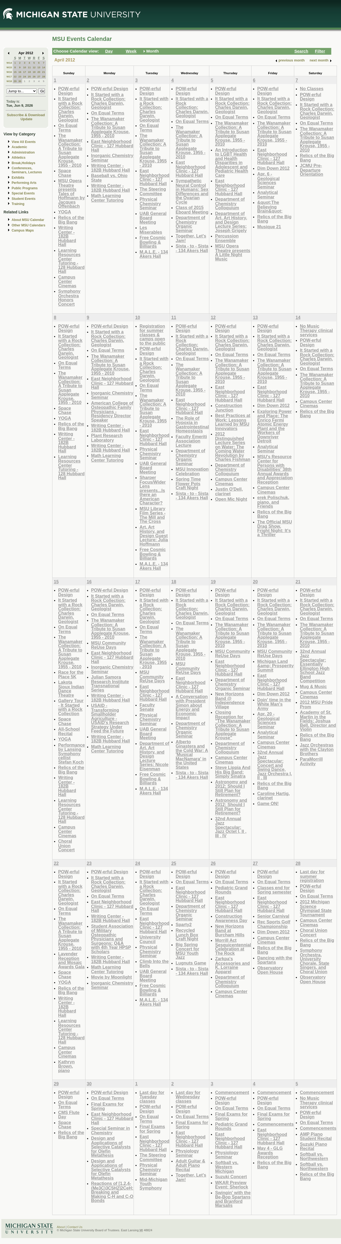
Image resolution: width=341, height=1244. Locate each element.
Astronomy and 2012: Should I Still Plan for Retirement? (231, 788)
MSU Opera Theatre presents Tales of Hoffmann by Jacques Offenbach (71, 193)
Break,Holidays (23, 163)
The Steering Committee (153, 191)
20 (38, 71)
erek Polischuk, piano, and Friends (273, 502)
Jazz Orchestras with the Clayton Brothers (317, 749)
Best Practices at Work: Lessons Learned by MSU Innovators (232, 422)
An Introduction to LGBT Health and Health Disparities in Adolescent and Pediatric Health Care (231, 162)
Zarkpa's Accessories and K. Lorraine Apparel (232, 965)
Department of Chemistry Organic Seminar (190, 224)
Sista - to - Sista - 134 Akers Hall (192, 248)
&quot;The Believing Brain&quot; (269, 206)
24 (24, 76)
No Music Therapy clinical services (316, 330)
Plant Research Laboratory (107, 437)
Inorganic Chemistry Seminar (112, 157)
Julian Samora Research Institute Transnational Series (110, 683)
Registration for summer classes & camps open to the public (152, 335)
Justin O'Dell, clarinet (229, 491)
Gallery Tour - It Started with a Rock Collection (71, 707)
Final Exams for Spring (107, 1106)
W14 (9, 62)
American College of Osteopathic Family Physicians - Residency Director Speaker (112, 411)
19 (34, 71)
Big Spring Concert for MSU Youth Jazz (187, 951)
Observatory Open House (270, 970)
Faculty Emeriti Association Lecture (191, 441)
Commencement (232, 1092)
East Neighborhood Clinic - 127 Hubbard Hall (112, 145)
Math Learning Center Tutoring (107, 198)
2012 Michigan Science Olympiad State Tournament (316, 908)
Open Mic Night (231, 499)
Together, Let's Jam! (191, 238)
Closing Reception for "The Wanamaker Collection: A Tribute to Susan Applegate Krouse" (232, 725)
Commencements (275, 1124)
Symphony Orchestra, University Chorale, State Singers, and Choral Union (314, 961)
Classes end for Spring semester (274, 890)
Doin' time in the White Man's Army (274, 704)
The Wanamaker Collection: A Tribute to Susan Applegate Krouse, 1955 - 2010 (70, 150)
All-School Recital (69, 731)
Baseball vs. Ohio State (109, 178)
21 (43, 71)
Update (26, 119)
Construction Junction (228, 407)
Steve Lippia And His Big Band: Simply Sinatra (232, 772)
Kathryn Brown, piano (66, 1066)
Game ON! (268, 803)
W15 (9, 67)
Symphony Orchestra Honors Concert (69, 298)
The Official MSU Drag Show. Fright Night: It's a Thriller (274, 528)
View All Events (24, 142)
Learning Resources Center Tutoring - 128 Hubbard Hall (71, 261)
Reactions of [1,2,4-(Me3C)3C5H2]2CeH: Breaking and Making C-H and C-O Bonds (112, 1192)
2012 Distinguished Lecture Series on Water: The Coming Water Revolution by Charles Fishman (232, 446)
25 (29, 76)
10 (24, 67)
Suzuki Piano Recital (313, 1146)
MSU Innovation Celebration (192, 471)
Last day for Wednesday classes (188, 1096)
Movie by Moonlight (111, 977)
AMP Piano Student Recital (316, 1136)
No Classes (311, 88)
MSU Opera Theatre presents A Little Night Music (232, 252)
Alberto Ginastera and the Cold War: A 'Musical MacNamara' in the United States (192, 754)
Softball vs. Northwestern (314, 1156)
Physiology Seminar (187, 1153)
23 (19, 76)
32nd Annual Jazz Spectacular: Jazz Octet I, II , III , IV (230, 827)
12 (34, 67)
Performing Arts (24, 183)
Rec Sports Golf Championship (273, 924)
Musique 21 (269, 226)
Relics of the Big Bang (71, 219)
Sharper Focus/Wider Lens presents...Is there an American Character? (153, 490)
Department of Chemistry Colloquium (230, 203)
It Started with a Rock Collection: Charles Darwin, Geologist (70, 109)
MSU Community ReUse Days (108, 645)
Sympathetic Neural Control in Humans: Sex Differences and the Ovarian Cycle (192, 191)
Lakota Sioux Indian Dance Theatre (71, 689)
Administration (23, 152)
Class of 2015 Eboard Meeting (192, 209)
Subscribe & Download (26, 115)
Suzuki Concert (231, 1176)
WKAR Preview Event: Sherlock (231, 1185)
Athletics (18, 157)
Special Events (23, 193)
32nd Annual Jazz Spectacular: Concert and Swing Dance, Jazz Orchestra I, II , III (274, 765)
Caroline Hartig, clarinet (273, 795)
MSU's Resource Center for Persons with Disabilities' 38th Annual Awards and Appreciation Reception (275, 469)
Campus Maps (23, 230)
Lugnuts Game (191, 962)
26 (34, 76)
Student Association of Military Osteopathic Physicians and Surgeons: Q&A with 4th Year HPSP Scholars (112, 939)
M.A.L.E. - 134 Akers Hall (154, 254)
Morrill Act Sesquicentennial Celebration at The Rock (233, 947)
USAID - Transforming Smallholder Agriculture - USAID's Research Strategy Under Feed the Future (110, 718)
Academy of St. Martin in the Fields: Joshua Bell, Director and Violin (318, 721)
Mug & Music (313, 686)
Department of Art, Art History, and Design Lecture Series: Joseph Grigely (231, 222)
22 (15, 76)
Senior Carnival (273, 916)
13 (38, 67)
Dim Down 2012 (273, 168)
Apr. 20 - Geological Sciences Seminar (268, 720)
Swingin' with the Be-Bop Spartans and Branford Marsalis (232, 1199)
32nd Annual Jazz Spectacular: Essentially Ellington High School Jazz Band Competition (314, 666)
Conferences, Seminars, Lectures (27, 170)
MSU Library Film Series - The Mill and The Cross (152, 515)
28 (43, 76)
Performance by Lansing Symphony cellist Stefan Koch (71, 753)
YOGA (64, 211)
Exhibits (18, 178)
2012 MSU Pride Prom (316, 704)
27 (38, 76)
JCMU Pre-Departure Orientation (311, 170)
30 (19, 81)
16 (19, 71)
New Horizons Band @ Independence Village (229, 700)
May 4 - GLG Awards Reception (270, 1152)
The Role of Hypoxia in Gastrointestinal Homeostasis (192, 425)
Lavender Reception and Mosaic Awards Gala (71, 960)
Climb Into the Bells (154, 963)
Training (18, 204)
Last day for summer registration (312, 876)
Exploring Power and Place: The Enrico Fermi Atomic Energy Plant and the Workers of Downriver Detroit (274, 426)
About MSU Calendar (28, 220)
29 (15, 81)
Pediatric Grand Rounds (231, 890)
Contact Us (74, 1227)
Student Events (23, 199)
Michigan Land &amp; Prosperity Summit (275, 665)
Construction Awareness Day (231, 918)
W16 (9, 71)
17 (24, 71)
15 (15, 71)
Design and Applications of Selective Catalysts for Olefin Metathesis (111, 1147)
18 (29, 71)
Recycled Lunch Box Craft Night (187, 934)
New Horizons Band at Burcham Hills (229, 930)
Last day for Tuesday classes (152, 1096)
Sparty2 (183, 924)
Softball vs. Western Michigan (226, 1167)
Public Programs (25, 188)
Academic (19, 147)
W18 (9, 81)
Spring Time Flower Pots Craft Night (188, 483)
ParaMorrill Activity (311, 761)
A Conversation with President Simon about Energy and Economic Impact (192, 707)
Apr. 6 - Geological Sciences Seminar (268, 180)
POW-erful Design (69, 91)
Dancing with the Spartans (274, 960)
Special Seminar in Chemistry (110, 1130)
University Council (150, 939)
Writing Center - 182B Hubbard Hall (67, 236)
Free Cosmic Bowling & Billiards (153, 242)
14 (43, 67)
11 (29, 67)
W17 (9, 76)
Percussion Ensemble (227, 238)
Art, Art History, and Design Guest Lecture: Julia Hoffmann (154, 535)
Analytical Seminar (267, 194)
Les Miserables (151, 230)
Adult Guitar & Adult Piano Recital (190, 1165)
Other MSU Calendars (28, 225)
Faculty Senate (147, 707)
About (61, 1227)
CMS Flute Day (69, 1114)
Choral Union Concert (66, 845)
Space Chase (64, 173)
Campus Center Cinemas (67, 281)
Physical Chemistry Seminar (150, 203)
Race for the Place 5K (70, 674)
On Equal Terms (67, 127)
